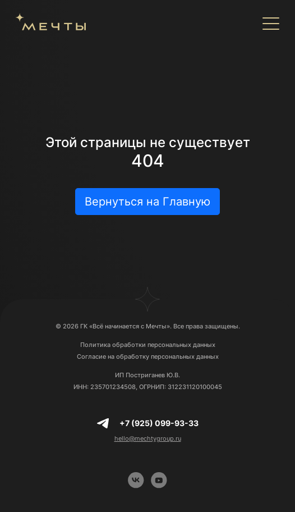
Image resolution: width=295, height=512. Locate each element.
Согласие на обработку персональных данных (148, 356)
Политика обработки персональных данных (147, 345)
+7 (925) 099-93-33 (159, 423)
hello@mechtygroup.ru (147, 438)
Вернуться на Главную (147, 201)
